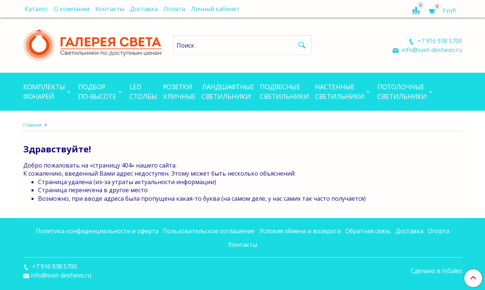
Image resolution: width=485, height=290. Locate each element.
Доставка (144, 9)
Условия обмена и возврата (300, 231)
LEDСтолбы (143, 91)
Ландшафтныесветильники (228, 91)
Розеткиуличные (179, 91)
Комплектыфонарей (44, 91)
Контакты (109, 9)
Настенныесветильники (339, 91)
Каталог (36, 9)
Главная (32, 124)
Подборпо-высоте (97, 91)
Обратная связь (368, 231)
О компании (71, 9)
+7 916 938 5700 (439, 41)
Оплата (174, 9)
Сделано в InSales (436, 271)
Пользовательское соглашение (209, 231)
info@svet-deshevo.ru (431, 50)
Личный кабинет (215, 9)
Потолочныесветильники (402, 91)
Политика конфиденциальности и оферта (97, 231)
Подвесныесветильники (284, 91)
